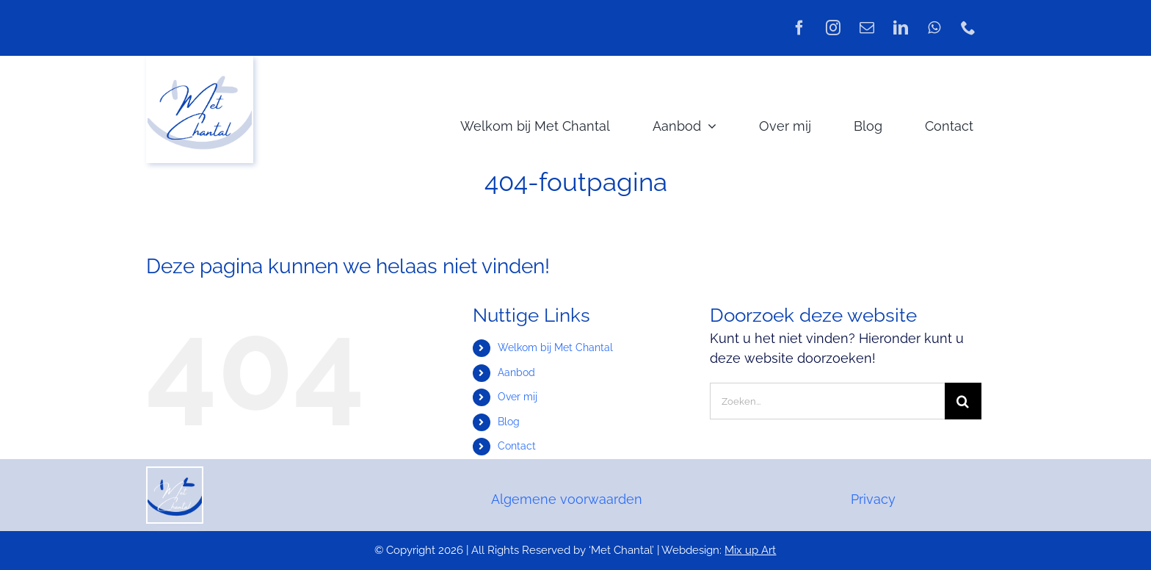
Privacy (873, 499)
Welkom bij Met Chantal (555, 347)
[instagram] (833, 28)
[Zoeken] (963, 401)
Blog (509, 422)
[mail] (867, 28)
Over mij (517, 397)
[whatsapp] (934, 28)
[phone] (968, 28)
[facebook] (799, 28)
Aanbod (516, 372)
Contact (517, 446)
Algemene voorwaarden (566, 499)
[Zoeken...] (827, 401)
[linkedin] (900, 28)
